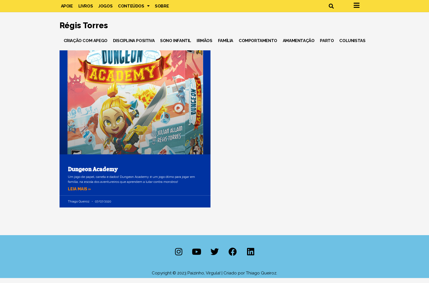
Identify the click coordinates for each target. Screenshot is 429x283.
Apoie (67, 8)
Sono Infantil (175, 45)
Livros (85, 8)
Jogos (105, 8)
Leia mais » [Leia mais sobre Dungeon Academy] (80, 193)
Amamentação (299, 45)
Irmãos (204, 45)
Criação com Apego (85, 45)
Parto (327, 45)
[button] (331, 8)
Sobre (162, 8)
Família (225, 45)
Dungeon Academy (93, 173)
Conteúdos (133, 8)
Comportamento (258, 45)
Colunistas (352, 45)
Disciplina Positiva (134, 45)
